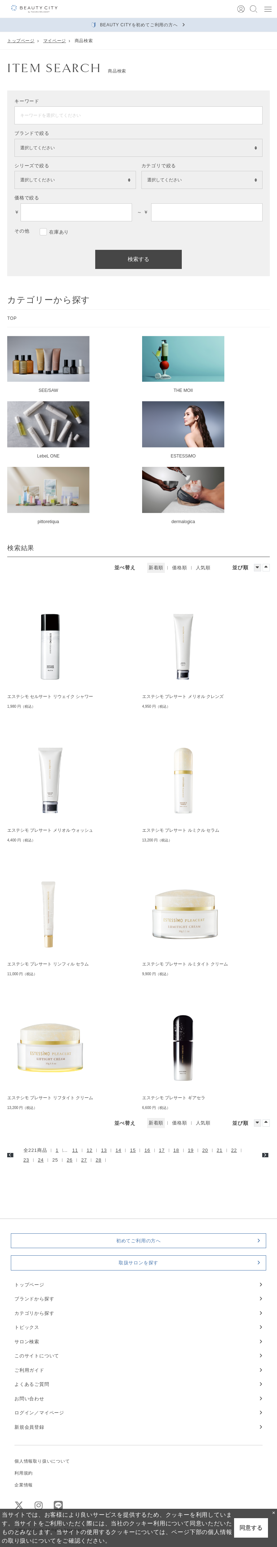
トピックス (26, 1327)
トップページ (21, 40)
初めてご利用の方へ (138, 1240)
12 (89, 1150)
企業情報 (23, 1485)
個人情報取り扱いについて (42, 1461)
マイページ (54, 40)
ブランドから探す (34, 1298)
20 (205, 1150)
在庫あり (59, 232)
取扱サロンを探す (138, 1262)
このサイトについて (36, 1355)
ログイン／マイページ (39, 1412)
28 (98, 1160)
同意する (251, 1528)
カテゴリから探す (34, 1313)
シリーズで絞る (31, 165)
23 (26, 1160)
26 (69, 1160)
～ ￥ (141, 212)
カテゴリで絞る (158, 165)
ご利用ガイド (29, 1370)
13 (104, 1150)
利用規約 (23, 1473)
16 (147, 1150)
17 (162, 1150)
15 (133, 1150)
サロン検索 (26, 1341)
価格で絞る (26, 197)
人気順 (203, 567)
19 (191, 1150)
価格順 (179, 567)
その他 (21, 231)
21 (220, 1150)
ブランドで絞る (31, 133)
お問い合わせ (29, 1398)
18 (176, 1150)
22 (234, 1150)
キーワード (26, 101)
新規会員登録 (29, 1427)
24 (41, 1160)
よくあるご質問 (31, 1384)
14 (118, 1150)
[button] (268, 9)
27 (84, 1160)
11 (75, 1150)
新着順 (156, 567)
